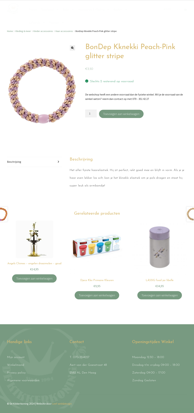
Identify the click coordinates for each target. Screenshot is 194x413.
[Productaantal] (91, 113)
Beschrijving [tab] (14, 161)
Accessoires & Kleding (91, 9)
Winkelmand (15, 365)
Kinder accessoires (43, 31)
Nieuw (33, 9)
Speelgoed (47, 9)
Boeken (117, 9)
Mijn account (16, 357)
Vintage (54, 23)
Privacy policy (16, 372)
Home (10, 31)
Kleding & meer (23, 31)
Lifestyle (34, 23)
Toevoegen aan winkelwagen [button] (34, 278)
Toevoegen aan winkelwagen (121, 114)
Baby (66, 9)
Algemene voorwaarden (23, 380)
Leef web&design (62, 403)
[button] (72, 48)
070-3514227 (81, 357)
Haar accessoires (64, 31)
